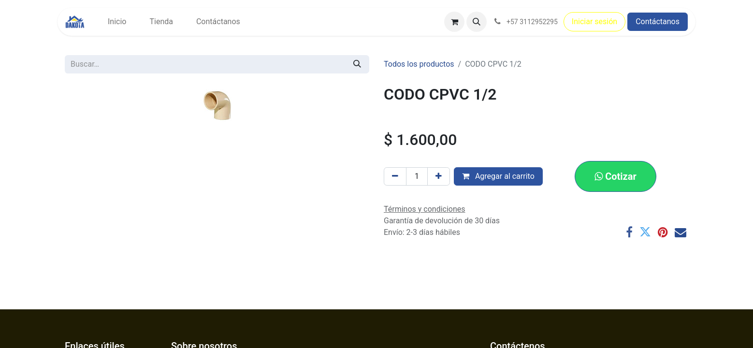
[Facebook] (629, 232)
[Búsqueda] (357, 64)
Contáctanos (658, 21)
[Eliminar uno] (395, 176)
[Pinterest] (663, 232)
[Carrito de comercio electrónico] (454, 22)
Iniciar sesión (594, 21)
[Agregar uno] (438, 176)
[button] (476, 22)
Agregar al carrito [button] (498, 176)
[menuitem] (117, 21)
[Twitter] (645, 232)
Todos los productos (419, 64)
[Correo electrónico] (680, 232)
